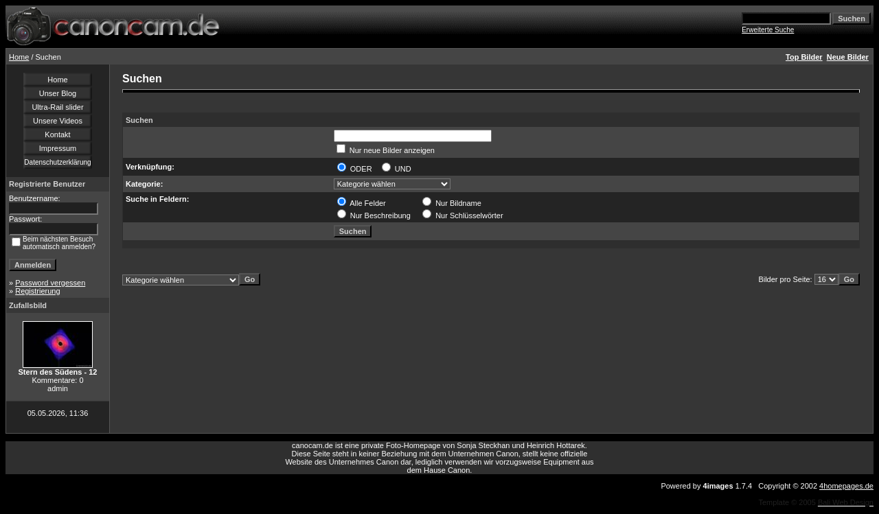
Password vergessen (50, 283)
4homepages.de (846, 486)
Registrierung (37, 291)
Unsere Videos (57, 121)
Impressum (57, 148)
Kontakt (57, 134)
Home (19, 57)
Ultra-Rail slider (57, 107)
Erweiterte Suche (768, 30)
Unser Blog (57, 93)
